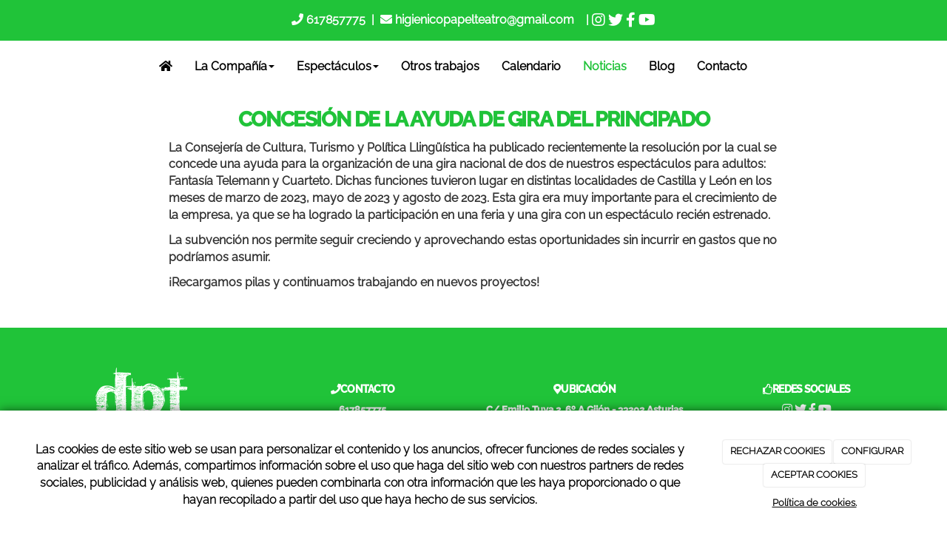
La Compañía (234, 66)
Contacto (722, 66)
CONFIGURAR (872, 450)
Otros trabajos (440, 66)
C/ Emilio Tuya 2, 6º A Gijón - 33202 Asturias (584, 409)
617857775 (334, 20)
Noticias (605, 66)
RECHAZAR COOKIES (777, 450)
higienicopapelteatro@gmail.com (484, 20)
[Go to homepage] (9, 66)
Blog (662, 66)
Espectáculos (338, 66)
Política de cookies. (814, 502)
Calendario (531, 66)
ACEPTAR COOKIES (814, 474)
